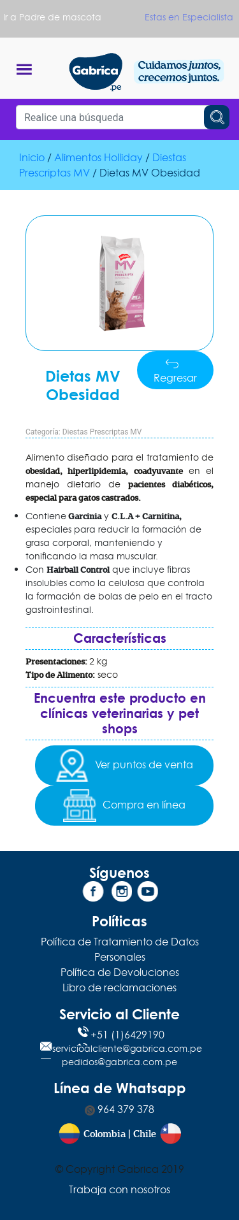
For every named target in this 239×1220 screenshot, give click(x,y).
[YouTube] (146, 894)
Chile (144, 1134)
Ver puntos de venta (123, 765)
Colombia (104, 1134)
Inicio (32, 157)
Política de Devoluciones (120, 972)
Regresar (175, 371)
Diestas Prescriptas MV (102, 431)
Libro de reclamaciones (119, 987)
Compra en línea (124, 805)
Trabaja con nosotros (119, 1189)
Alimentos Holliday (98, 157)
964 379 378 (119, 1109)
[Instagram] (120, 894)
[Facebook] (93, 894)
